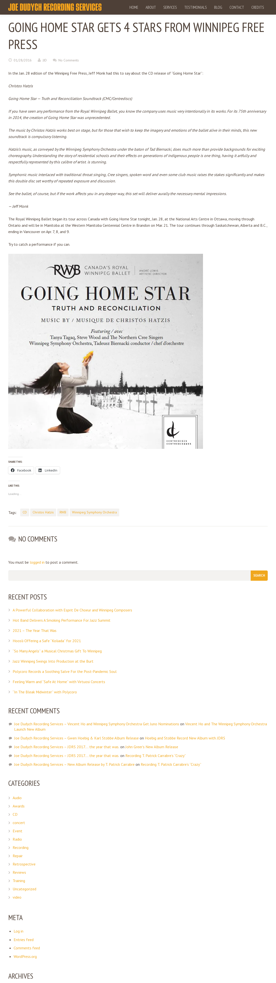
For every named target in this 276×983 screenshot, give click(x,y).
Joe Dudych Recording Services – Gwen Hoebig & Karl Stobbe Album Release (76, 737)
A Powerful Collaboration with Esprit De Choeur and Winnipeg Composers (72, 609)
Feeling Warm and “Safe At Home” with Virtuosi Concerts (59, 681)
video (17, 896)
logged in (37, 562)
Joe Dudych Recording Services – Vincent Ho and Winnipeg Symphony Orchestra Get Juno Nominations (96, 723)
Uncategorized (24, 888)
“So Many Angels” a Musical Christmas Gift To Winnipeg (57, 650)
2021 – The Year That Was (34, 630)
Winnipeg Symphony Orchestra (94, 512)
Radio (17, 838)
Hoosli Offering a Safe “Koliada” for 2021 (47, 640)
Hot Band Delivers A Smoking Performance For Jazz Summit (61, 619)
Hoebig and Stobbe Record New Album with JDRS (185, 737)
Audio (17, 797)
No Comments (68, 60)
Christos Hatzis (43, 512)
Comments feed (27, 947)
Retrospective (24, 863)
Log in (18, 930)
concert (19, 822)
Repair (18, 855)
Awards (19, 805)
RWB (63, 512)
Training (19, 880)
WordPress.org (25, 955)
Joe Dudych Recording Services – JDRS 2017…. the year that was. (66, 746)
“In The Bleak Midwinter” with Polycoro (45, 691)
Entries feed (24, 938)
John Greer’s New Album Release (151, 746)
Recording (20, 847)
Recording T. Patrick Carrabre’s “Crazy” (155, 755)
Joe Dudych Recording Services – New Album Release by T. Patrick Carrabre (74, 763)
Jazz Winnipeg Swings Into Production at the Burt (53, 660)
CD (25, 512)
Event (17, 830)
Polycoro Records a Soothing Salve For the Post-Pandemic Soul (65, 670)
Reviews (19, 871)
